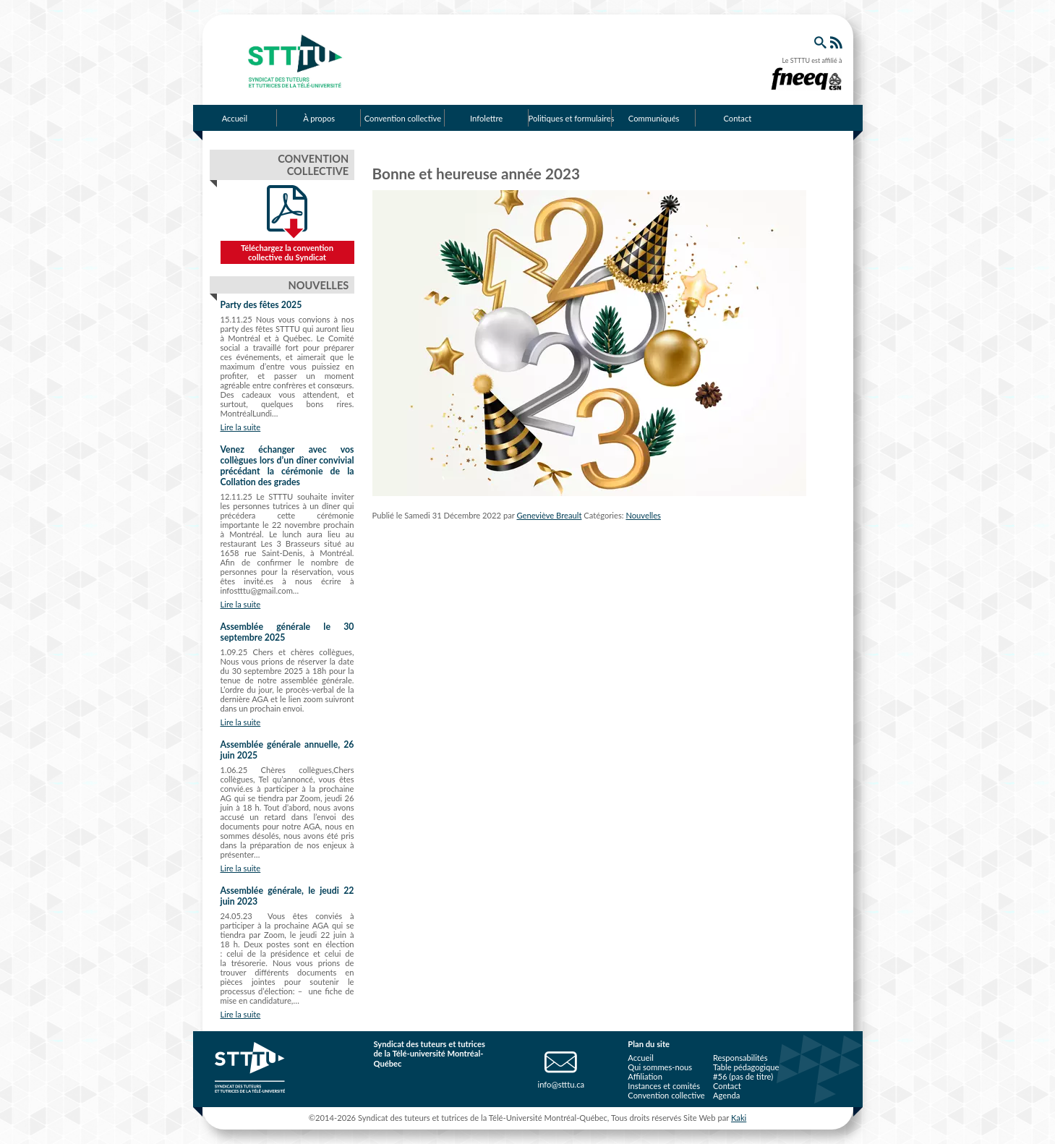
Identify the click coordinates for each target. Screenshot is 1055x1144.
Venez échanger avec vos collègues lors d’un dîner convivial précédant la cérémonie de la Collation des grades (287, 465)
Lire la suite (241, 427)
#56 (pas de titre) (743, 1076)
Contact (737, 118)
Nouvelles (643, 515)
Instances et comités (664, 1085)
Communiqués (654, 118)
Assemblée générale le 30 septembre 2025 (287, 632)
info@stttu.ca (560, 1084)
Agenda (726, 1095)
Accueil (234, 118)
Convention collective (402, 118)
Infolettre (486, 118)
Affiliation (645, 1076)
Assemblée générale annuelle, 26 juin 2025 (287, 750)
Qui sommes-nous (660, 1067)
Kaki (738, 1117)
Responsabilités (740, 1057)
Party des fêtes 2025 (261, 304)
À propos (319, 118)
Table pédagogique (746, 1067)
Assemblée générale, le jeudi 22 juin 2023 (287, 896)
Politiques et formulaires (570, 118)
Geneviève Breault (548, 515)
